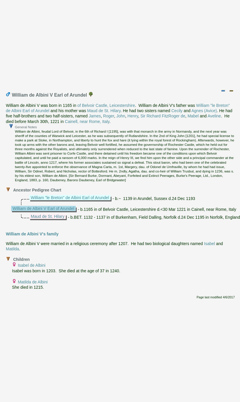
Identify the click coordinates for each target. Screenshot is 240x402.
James (95, 116)
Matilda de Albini (33, 282)
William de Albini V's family (32, 234)
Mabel (193, 116)
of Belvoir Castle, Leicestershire (106, 105)
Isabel (209, 243)
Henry (133, 116)
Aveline (214, 116)
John (120, 116)
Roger (108, 116)
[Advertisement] (120, 43)
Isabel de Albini (31, 265)
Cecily (176, 110)
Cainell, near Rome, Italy (87, 121)
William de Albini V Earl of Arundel (43, 208)
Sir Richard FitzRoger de (162, 116)
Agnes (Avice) (204, 110)
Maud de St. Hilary (104, 110)
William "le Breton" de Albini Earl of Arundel (70, 197)
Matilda (12, 249)
